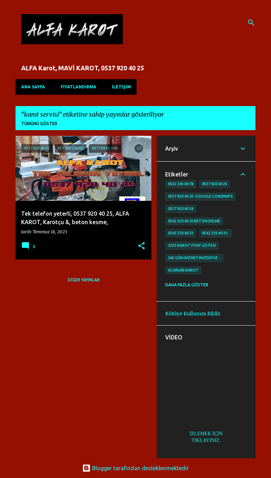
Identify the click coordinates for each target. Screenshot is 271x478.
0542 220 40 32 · (215, 233)
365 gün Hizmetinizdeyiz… (194, 258)
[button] (141, 246)
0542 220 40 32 (180, 233)
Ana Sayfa (33, 86)
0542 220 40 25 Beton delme (194, 221)
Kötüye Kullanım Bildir (193, 313)
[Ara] (251, 22)
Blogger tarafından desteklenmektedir (135, 468)
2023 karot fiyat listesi (192, 245)
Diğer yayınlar (84, 280)
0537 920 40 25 (214, 184)
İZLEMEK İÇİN (206, 433)
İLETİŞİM (121, 86)
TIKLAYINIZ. (206, 440)
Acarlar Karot (183, 270)
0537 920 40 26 (180, 208)
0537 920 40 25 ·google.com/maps (200, 196)
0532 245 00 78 (180, 184)
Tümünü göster (39, 123)
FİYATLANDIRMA (78, 86)
